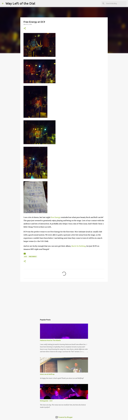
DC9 (25, 256)
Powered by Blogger (64, 417)
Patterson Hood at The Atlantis (50, 340)
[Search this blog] (115, 3)
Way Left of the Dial (20, 3)
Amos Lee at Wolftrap (47, 374)
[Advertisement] (64, 299)
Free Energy (55, 217)
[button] (25, 28)
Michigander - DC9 (46, 401)
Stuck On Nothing (78, 246)
